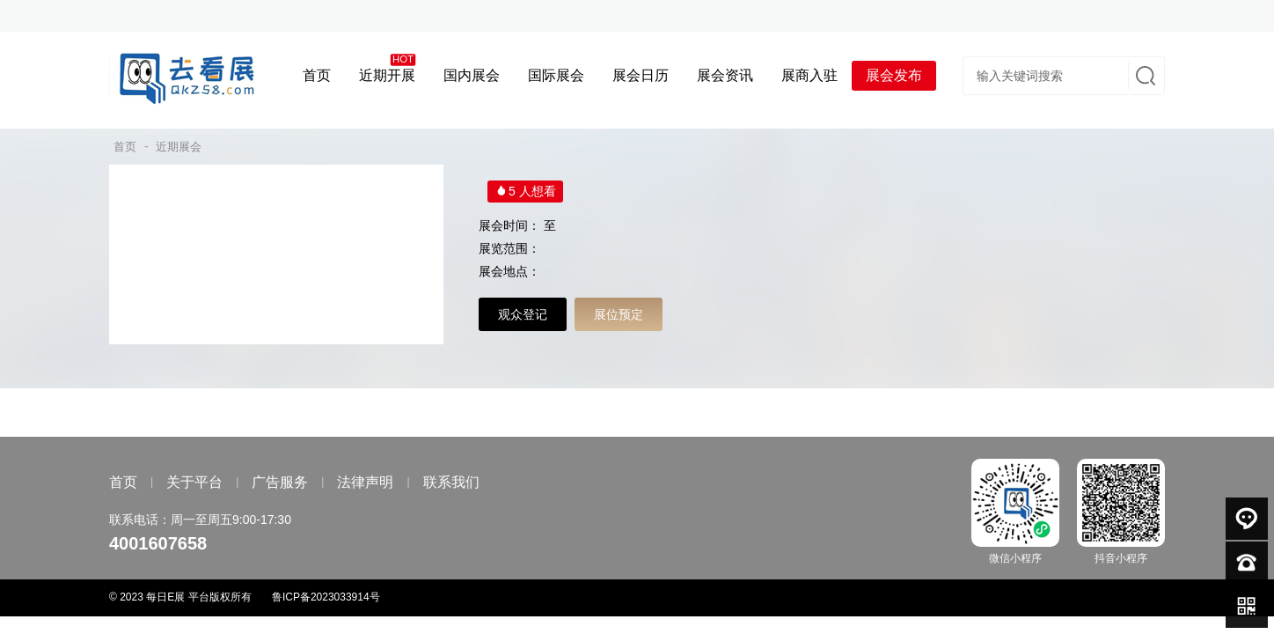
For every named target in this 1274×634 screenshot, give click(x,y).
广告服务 (280, 482)
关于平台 (194, 482)
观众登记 (522, 314)
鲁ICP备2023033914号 (326, 597)
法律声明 (365, 482)
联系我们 (451, 482)
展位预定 (618, 314)
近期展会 (178, 146)
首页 (124, 146)
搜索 (1144, 76)
